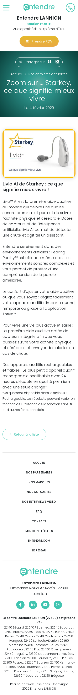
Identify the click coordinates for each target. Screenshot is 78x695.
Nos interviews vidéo (39, 501)
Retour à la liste (24, 434)
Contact (39, 521)
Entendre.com (39, 540)
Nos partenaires (39, 472)
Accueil (39, 463)
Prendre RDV (39, 41)
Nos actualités (39, 492)
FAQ (39, 511)
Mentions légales (39, 531)
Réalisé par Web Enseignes (30, 684)
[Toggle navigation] (6, 8)
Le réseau (39, 550)
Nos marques (39, 482)
